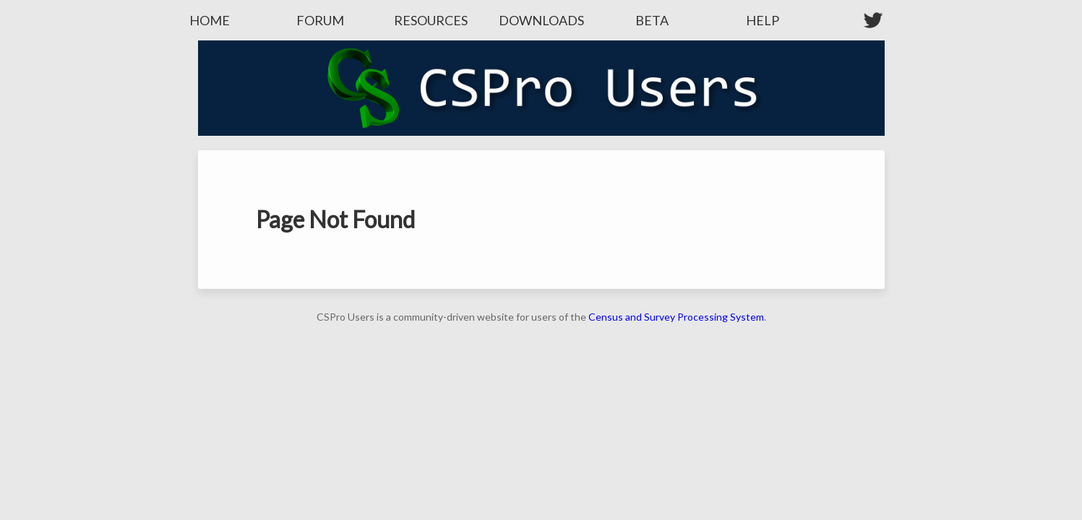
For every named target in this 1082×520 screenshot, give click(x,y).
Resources (431, 20)
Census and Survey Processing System (676, 317)
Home (209, 20)
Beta (652, 20)
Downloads (541, 20)
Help (762, 20)
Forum (320, 20)
